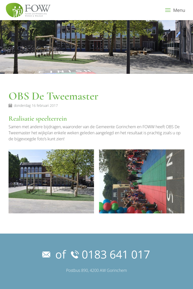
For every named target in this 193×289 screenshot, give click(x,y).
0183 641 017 (110, 254)
